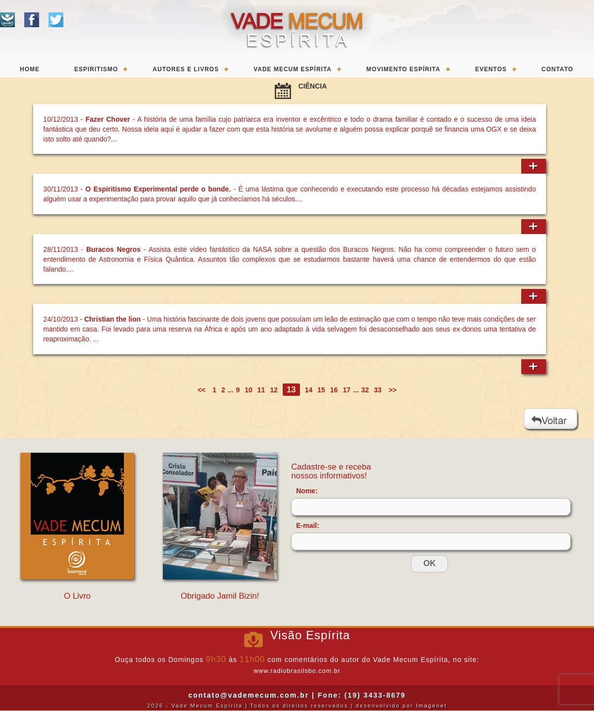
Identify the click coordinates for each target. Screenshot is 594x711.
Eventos (491, 69)
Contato (557, 69)
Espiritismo (96, 69)
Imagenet (431, 706)
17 (346, 390)
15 (321, 390)
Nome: (307, 491)
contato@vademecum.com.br (248, 695)
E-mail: (307, 525)
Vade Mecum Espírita (292, 69)
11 (261, 390)
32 (365, 390)
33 (378, 390)
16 (334, 390)
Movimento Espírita (403, 69)
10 (248, 390)
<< (202, 390)
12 (274, 390)
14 (309, 390)
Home (30, 69)
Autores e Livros (185, 69)
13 (291, 389)
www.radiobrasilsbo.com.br (296, 670)
